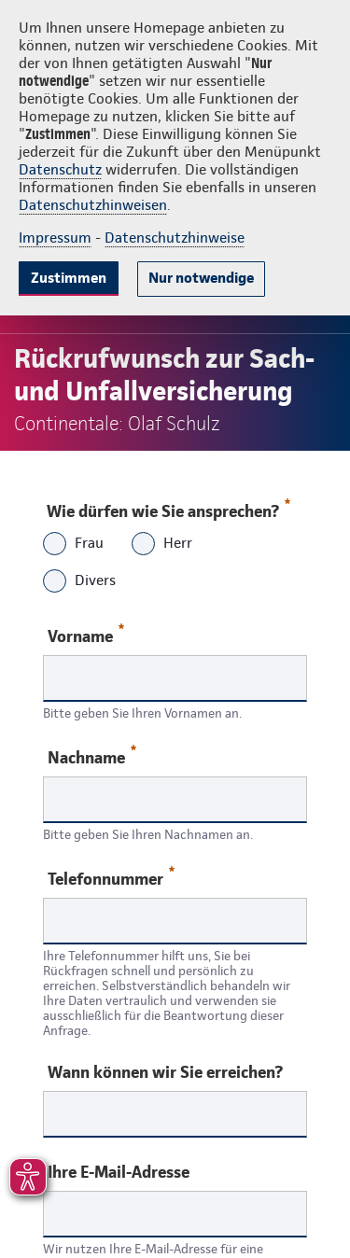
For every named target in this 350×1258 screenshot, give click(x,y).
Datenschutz (60, 169)
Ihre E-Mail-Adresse (118, 1172)
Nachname (92, 756)
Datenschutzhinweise (175, 237)
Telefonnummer (111, 877)
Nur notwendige (201, 278)
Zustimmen (68, 278)
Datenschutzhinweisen (93, 205)
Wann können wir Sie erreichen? (165, 1072)
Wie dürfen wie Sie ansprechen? (167, 507)
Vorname (86, 635)
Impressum (55, 237)
